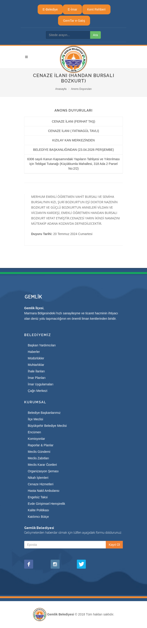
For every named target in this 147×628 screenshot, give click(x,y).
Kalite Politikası (38, 510)
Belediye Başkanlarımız (44, 412)
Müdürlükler (36, 358)
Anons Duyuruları (81, 89)
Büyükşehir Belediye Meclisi (47, 425)
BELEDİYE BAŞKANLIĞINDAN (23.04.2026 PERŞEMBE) (73, 149)
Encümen (34, 432)
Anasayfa (61, 89)
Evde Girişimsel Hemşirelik (46, 503)
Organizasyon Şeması (43, 471)
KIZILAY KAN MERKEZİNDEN (73, 140)
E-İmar (72, 9)
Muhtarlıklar (36, 365)
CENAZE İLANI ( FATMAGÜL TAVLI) (73, 131)
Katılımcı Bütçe (38, 516)
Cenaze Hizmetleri (40, 484)
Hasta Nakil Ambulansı (43, 490)
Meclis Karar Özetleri (42, 464)
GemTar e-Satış (74, 20)
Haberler (34, 352)
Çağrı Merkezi (37, 391)
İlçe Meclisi (35, 419)
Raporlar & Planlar (40, 445)
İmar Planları (36, 378)
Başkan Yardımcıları (42, 345)
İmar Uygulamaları (40, 384)
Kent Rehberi (96, 9)
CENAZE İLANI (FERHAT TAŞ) (73, 121)
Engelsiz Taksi (38, 497)
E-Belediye (50, 9)
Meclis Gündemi (39, 451)
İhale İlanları (36, 371)
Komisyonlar (36, 438)
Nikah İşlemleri (38, 477)
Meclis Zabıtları (38, 458)
